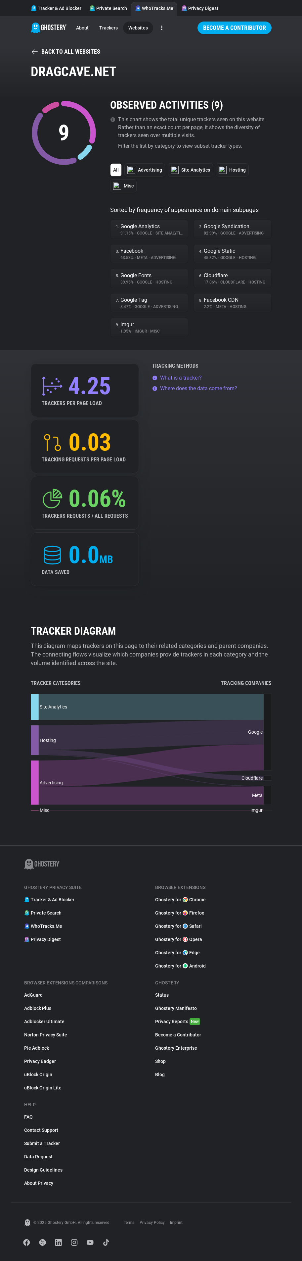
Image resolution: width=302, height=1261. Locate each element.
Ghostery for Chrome (180, 899)
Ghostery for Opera (178, 939)
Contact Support (41, 1130)
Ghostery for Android (180, 966)
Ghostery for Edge (177, 952)
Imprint (176, 1222)
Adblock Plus (37, 1008)
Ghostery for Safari (178, 926)
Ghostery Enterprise (176, 1048)
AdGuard (33, 995)
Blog (160, 1074)
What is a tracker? (177, 378)
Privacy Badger (40, 1061)
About (82, 27)
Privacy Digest (199, 8)
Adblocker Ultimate (44, 1021)
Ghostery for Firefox (179, 913)
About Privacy (38, 1183)
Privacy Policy (152, 1222)
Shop (160, 1061)
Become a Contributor (234, 27)
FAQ (28, 1117)
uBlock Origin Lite (43, 1087)
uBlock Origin (38, 1074)
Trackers (108, 27)
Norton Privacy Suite (45, 1034)
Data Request (38, 1156)
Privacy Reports (177, 1021)
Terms (129, 1222)
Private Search (108, 8)
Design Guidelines (43, 1170)
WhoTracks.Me (154, 8)
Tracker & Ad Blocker (56, 8)
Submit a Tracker (42, 1143)
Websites (138, 27)
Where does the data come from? (194, 388)
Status (162, 995)
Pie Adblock (36, 1048)
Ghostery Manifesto (176, 1008)
